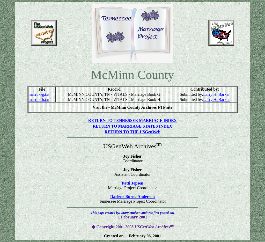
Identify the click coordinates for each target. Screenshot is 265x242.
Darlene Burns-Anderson (132, 196)
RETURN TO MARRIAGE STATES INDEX (132, 126)
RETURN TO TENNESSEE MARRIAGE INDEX (132, 120)
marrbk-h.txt (38, 99)
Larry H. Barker (216, 94)
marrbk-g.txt (38, 94)
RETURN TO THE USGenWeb (132, 132)
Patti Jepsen (132, 183)
